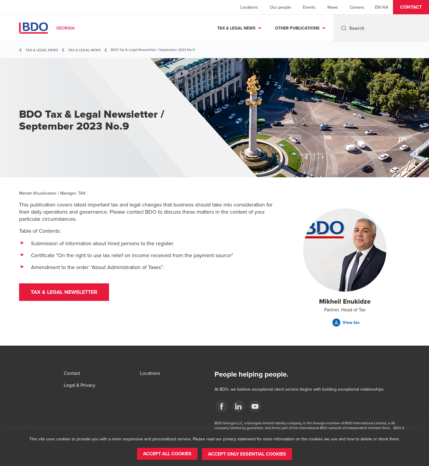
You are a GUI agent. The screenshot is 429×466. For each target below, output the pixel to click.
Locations (249, 7)
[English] (377, 7)
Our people (280, 7)
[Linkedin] (238, 406)
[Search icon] (344, 28)
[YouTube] (255, 406)
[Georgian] (385, 7)
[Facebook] (221, 406)
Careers (357, 7)
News (332, 7)
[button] (411, 7)
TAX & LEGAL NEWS (236, 28)
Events (309, 7)
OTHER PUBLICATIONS (297, 28)
